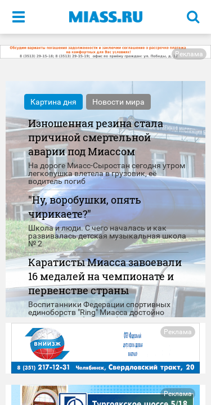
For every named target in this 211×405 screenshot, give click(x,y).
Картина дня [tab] (53, 101)
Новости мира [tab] (118, 101)
